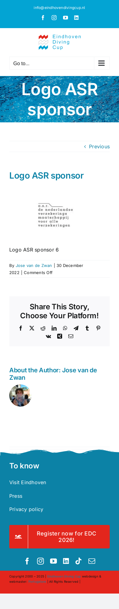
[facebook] (27, 561)
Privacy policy (26, 509)
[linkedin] (66, 561)
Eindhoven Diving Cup (64, 576)
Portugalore (37, 581)
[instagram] (40, 561)
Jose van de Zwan (34, 265)
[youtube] (53, 561)
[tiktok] (78, 561)
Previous (99, 146)
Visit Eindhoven (27, 482)
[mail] (91, 561)
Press (15, 496)
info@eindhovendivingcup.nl (59, 7)
